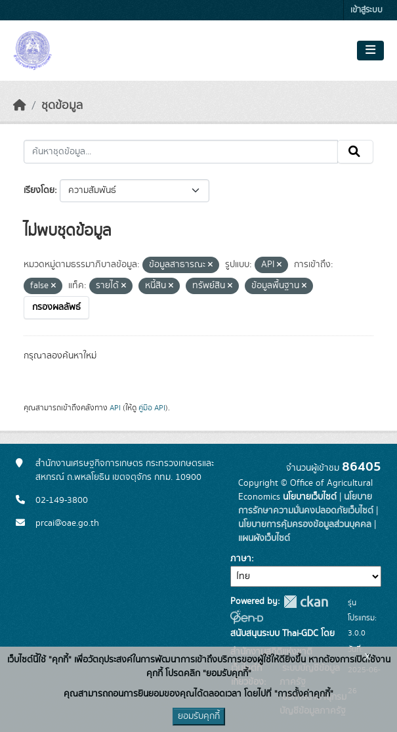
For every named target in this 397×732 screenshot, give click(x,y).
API (115, 408)
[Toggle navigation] (370, 50)
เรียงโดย (39, 190)
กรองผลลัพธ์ (56, 307)
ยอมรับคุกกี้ (199, 716)
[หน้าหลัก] (19, 105)
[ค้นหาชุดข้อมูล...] (181, 151)
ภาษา (240, 558)
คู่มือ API (151, 408)
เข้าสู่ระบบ (366, 10)
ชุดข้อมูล (62, 105)
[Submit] (355, 151)
